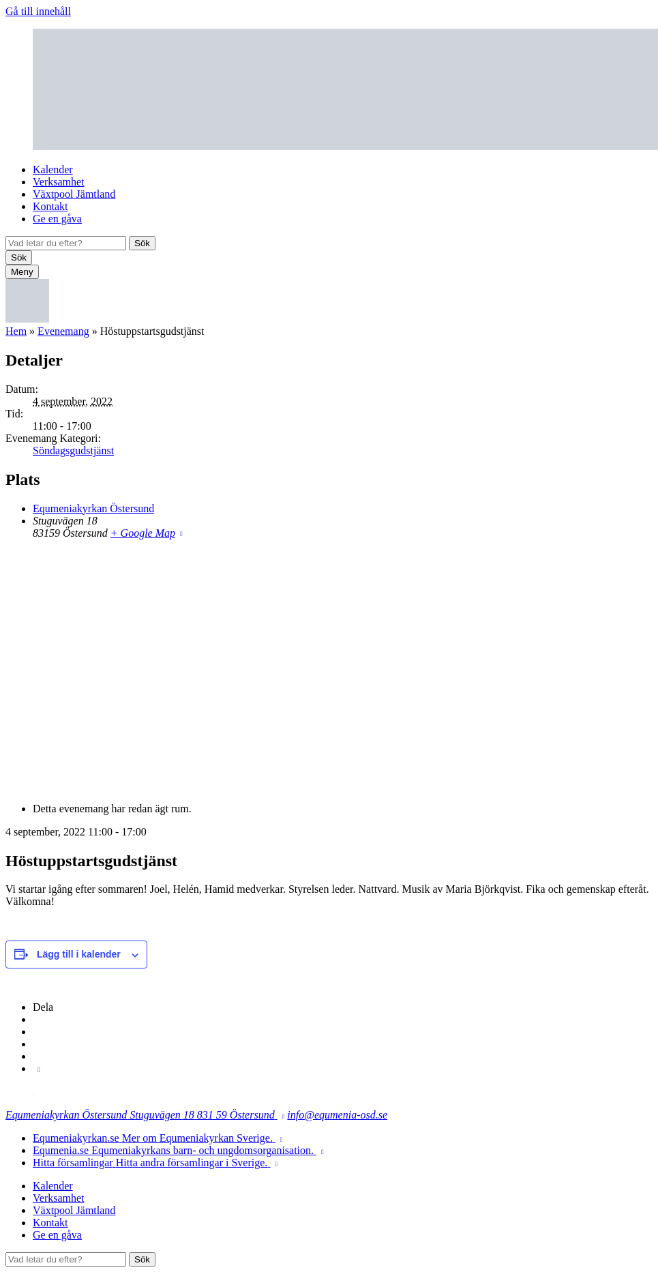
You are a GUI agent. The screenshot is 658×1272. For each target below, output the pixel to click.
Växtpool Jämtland (74, 194)
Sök (142, 243)
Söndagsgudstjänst (73, 450)
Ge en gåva (57, 218)
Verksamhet (59, 182)
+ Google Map (142, 533)
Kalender (53, 169)
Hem (16, 331)
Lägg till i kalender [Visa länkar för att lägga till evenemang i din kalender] (79, 954)
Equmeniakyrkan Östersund (93, 508)
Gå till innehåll (38, 11)
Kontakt (50, 206)
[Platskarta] (329, 669)
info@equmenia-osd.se (337, 1115)
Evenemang (63, 331)
